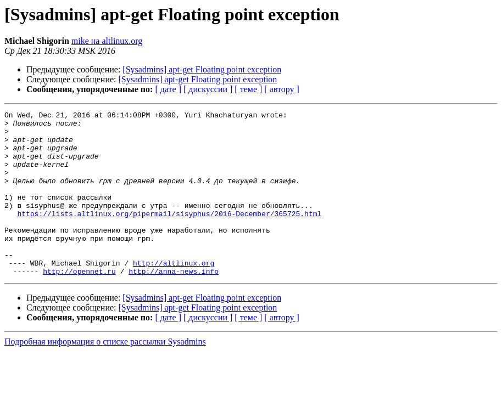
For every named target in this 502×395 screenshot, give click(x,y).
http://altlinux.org (173, 294)
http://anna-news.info (174, 304)
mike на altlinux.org (107, 41)
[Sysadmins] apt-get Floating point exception (201, 69)
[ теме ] (248, 89)
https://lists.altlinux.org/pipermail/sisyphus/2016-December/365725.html (169, 235)
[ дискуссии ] (207, 89)
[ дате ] (168, 89)
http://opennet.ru (79, 304)
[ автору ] (281, 89)
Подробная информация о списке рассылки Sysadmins (105, 374)
